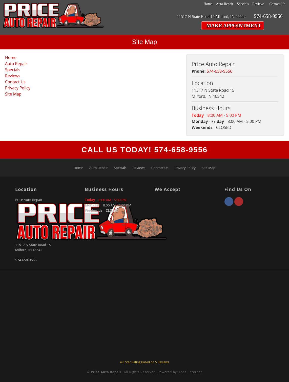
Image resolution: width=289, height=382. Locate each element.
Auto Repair (224, 4)
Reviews (258, 4)
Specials (243, 4)
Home (208, 4)
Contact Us (277, 4)
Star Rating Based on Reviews (144, 362)
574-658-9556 (219, 71)
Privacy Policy (17, 88)
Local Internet (190, 372)
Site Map (13, 94)
